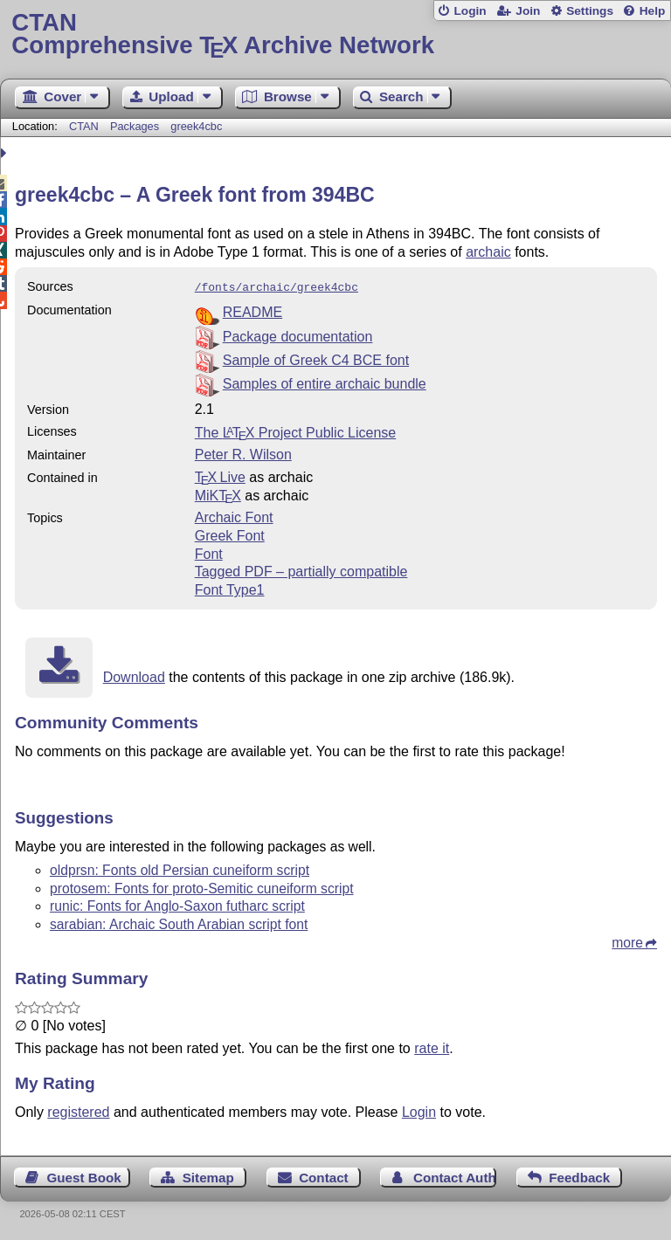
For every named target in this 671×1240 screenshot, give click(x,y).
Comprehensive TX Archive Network (335, 34)
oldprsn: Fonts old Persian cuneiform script (179, 868)
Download (134, 675)
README (252, 310)
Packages (136, 126)
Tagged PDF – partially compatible (301, 569)
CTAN (84, 126)
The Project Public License (296, 431)
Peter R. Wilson (243, 452)
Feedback (579, 1175)
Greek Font (230, 534)
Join (527, 10)
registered (78, 1110)
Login (469, 10)
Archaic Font (234, 515)
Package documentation (298, 334)
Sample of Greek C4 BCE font (316, 358)
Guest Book (84, 1175)
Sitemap (208, 1175)
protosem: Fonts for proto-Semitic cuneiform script (202, 886)
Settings (589, 10)
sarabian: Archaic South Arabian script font (179, 922)
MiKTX (218, 493)
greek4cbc (196, 126)
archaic (488, 252)
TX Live (220, 475)
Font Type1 (230, 588)
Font (209, 552)
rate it (431, 1046)
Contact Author (454, 1175)
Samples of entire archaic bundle (324, 382)
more (627, 940)
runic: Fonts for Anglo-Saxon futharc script (177, 904)
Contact (324, 1175)
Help (653, 10)
